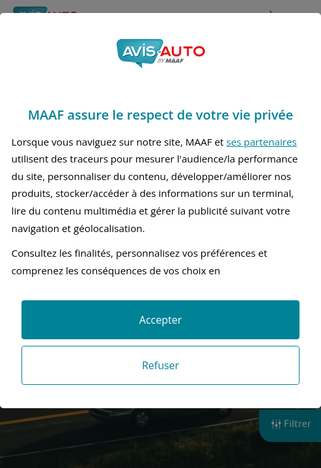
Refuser (160, 365)
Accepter (160, 320)
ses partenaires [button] (261, 141)
